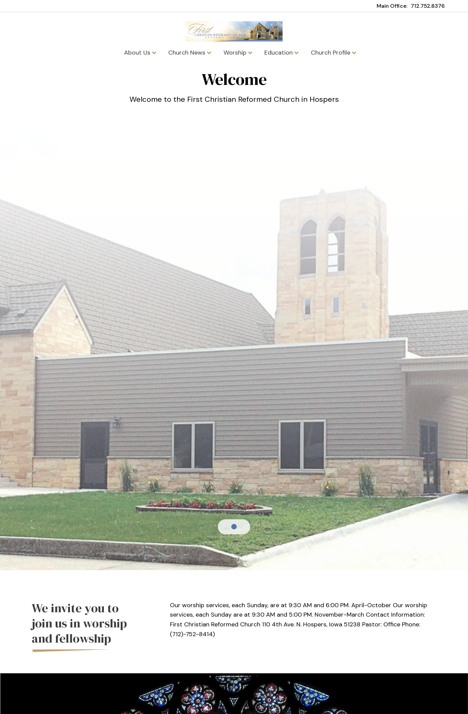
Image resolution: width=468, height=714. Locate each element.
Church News (189, 53)
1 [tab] (234, 526)
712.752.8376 (428, 5)
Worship (238, 53)
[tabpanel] (234, 92)
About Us (140, 53)
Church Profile (333, 53)
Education (281, 53)
